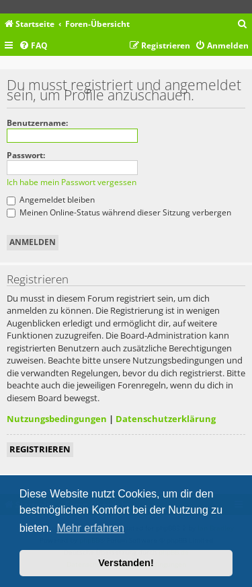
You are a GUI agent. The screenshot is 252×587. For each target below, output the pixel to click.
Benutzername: (37, 123)
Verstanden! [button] (125, 562)
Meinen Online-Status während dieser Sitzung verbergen (119, 212)
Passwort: (26, 155)
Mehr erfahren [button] (90, 528)
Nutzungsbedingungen (57, 419)
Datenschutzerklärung (166, 419)
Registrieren (40, 449)
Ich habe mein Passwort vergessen (71, 182)
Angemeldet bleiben (51, 199)
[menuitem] (243, 24)
